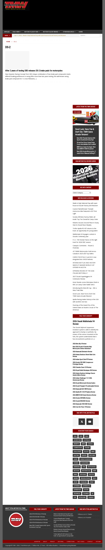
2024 (86, 436)
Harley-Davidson (85, 459)
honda (76, 463)
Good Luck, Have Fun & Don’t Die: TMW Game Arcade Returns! (84, 132)
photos (91, 474)
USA (75, 497)
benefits (76, 444)
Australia (87, 440)
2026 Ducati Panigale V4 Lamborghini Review (86, 386)
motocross (91, 467)
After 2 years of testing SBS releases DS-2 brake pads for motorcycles (33, 70)
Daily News (16, 32)
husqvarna (85, 463)
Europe (84, 455)
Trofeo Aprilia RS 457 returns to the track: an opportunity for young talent (63, 535)
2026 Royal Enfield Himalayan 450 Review (85, 370)
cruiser (87, 448)
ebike (92, 451)
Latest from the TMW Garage (85, 107)
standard (83, 482)
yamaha (91, 497)
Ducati (86, 451)
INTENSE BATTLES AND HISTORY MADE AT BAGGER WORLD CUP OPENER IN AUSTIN (84, 265)
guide (75, 459)
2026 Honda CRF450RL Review (81, 398)
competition (78, 448)
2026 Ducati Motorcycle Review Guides (84, 383)
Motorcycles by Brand (50, 32)
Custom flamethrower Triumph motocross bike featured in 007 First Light (85, 211)
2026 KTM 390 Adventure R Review (38, 519)
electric (76, 455)
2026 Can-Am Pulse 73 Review (81, 407)
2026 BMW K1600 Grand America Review (84, 395)
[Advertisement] (66, 15)
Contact (90, 541)
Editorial (61, 541)
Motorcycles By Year (31, 32)
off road (83, 474)
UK (92, 493)
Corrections (70, 541)
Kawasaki (77, 467)
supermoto (86, 486)
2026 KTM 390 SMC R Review (37, 517)
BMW (83, 444)
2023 (80, 436)
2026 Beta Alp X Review (79, 344)
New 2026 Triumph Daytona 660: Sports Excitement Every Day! (39, 526)
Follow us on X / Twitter (85, 514)
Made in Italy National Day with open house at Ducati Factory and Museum (63, 514)
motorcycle (86, 471)
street (92, 482)
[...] (94, 339)
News (75, 474)
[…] (35, 79)
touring (86, 493)
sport (76, 482)
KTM (84, 467)
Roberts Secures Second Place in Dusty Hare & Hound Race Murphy (64, 530)
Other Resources (68, 32)
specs (94, 478)
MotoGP (76, 471)
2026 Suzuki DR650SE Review (81, 401)
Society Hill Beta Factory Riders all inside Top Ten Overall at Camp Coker (64, 525)
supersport (77, 490)
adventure (77, 440)
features (92, 455)
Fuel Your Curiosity (85, 316)
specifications (85, 478)
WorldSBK (82, 497)
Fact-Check (81, 541)
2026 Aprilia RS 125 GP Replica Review (84, 392)
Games (81, 32)
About (45, 541)
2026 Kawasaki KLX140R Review (82, 389)
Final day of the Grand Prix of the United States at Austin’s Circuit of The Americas (85, 307)
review (76, 478)
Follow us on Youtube (84, 517)
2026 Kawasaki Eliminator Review (82, 351)
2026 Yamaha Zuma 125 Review (82, 367)
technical (77, 493)
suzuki (86, 490)
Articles (6, 32)
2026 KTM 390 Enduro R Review (37, 514)
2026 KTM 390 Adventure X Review (38, 522)
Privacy (52, 541)
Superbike (77, 486)
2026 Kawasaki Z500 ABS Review (82, 404)
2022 (75, 436)
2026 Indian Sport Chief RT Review (82, 359)
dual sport (77, 451)
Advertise (37, 541)
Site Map (98, 541)
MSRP (94, 471)
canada (90, 444)
